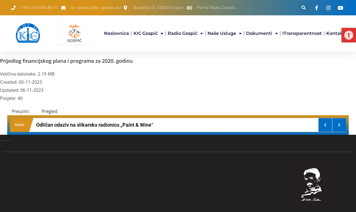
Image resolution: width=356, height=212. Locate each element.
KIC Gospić (148, 33)
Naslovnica (116, 33)
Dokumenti (262, 33)
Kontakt (335, 33)
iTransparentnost (302, 33)
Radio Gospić (185, 33)
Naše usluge (224, 33)
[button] (304, 7)
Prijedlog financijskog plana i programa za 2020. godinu (66, 60)
